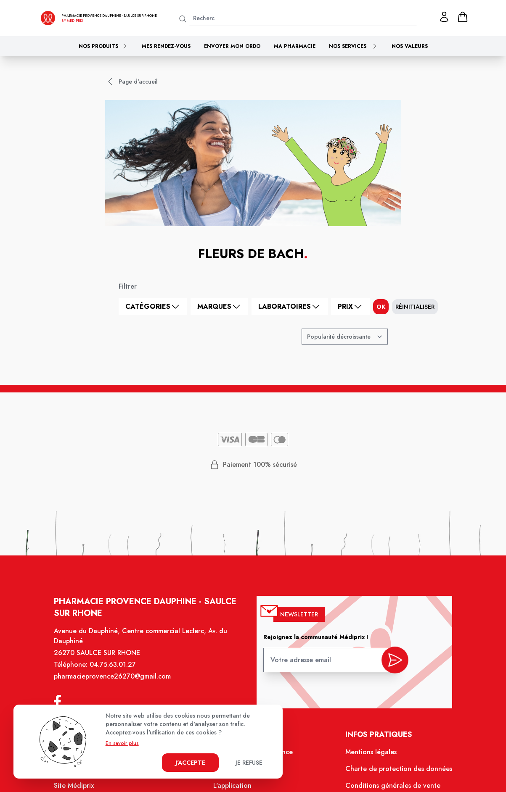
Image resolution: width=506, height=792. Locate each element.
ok (380, 307)
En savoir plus (122, 743)
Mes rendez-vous (166, 46)
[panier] (463, 17)
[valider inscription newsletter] (390, 664)
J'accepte (190, 762)
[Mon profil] (444, 17)
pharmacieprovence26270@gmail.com (116, 682)
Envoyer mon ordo (232, 46)
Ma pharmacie (294, 46)
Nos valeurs (410, 46)
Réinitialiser (414, 307)
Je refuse (249, 762)
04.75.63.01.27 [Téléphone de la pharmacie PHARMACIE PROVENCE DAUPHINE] (117, 671)
